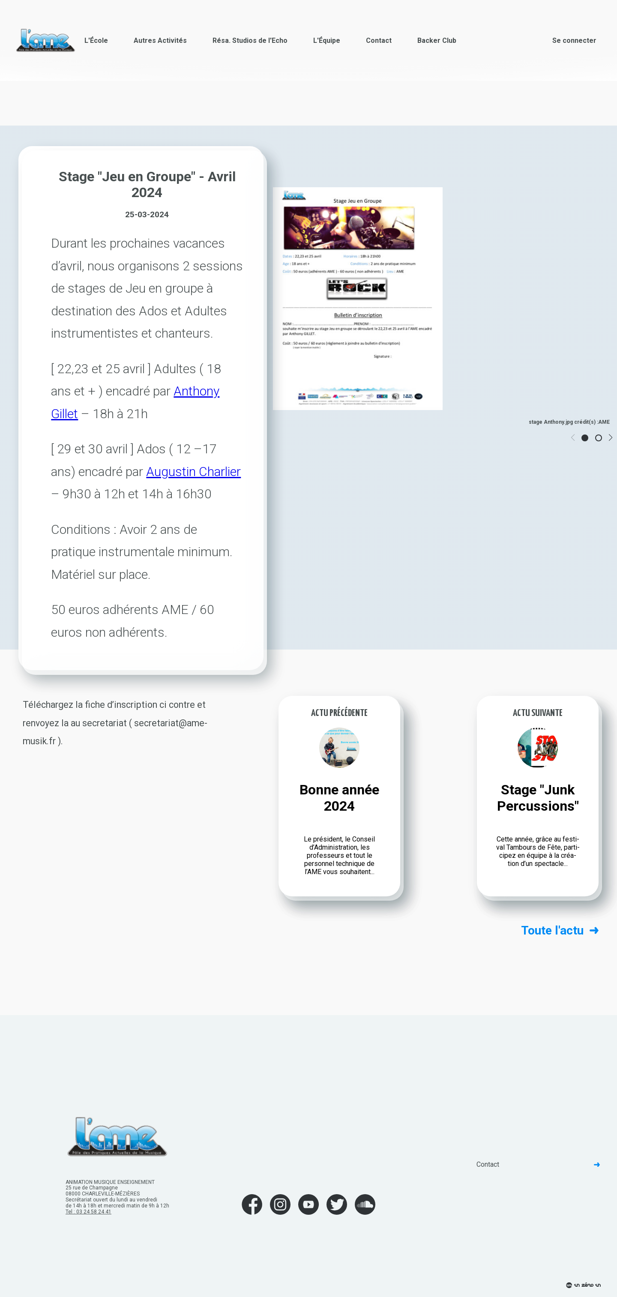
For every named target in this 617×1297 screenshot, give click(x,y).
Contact (379, 40)
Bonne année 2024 (339, 798)
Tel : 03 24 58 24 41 (88, 1212)
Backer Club (436, 40)
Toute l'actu (560, 931)
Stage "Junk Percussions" (538, 798)
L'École (96, 40)
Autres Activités (160, 40)
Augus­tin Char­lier (193, 471)
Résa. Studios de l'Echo (250, 40)
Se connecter (574, 40)
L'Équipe (326, 40)
